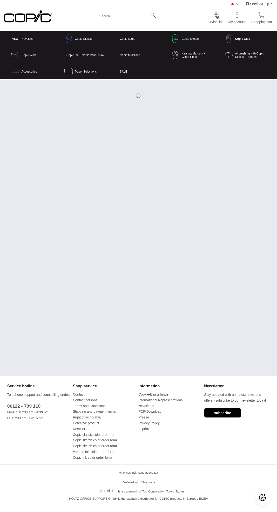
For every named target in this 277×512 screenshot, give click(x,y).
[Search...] (128, 15)
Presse (144, 417)
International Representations (161, 400)
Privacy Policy (149, 423)
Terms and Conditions (89, 406)
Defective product (86, 423)
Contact (78, 394)
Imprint (144, 429)
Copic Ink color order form (92, 457)
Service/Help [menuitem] (258, 4)
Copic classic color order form (95, 435)
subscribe (222, 413)
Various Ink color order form (93, 452)
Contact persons (85, 400)
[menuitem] (128, 17)
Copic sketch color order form (95, 440)
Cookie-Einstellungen (154, 394)
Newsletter (147, 406)
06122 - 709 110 (24, 406)
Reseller (79, 429)
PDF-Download (150, 411)
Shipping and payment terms (94, 411)
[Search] (151, 15)
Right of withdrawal (87, 417)
